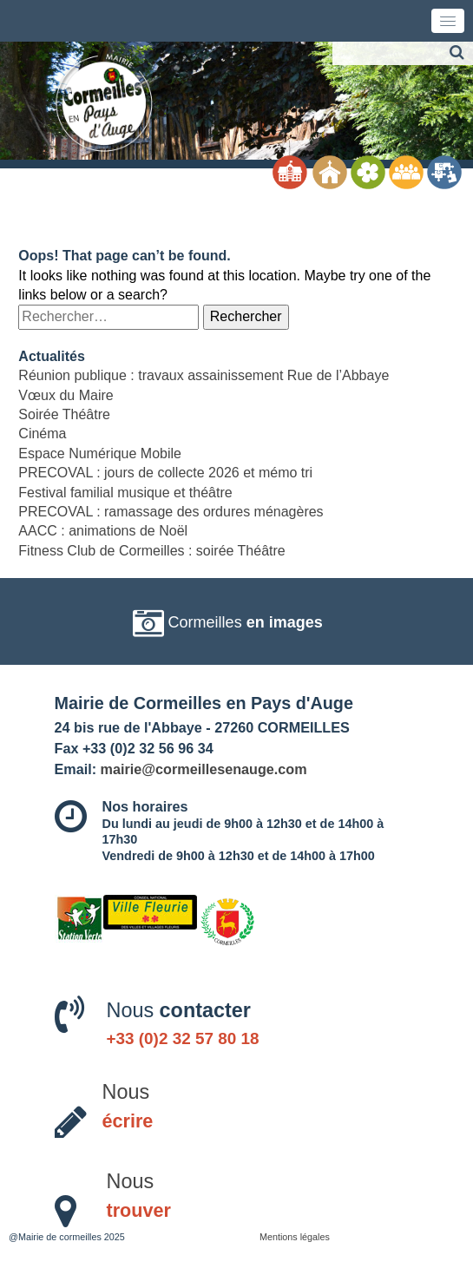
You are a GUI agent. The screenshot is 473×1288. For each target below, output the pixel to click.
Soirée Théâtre (64, 414)
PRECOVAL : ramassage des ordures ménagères (170, 511)
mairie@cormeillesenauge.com (204, 769)
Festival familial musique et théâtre (125, 492)
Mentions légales (294, 1237)
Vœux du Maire (65, 395)
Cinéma (42, 433)
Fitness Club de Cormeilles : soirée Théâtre (151, 550)
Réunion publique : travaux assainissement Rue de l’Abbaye (203, 375)
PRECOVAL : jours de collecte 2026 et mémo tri (165, 472)
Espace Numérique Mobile (99, 453)
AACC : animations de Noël (102, 530)
